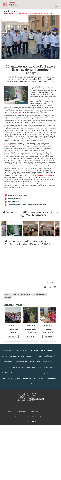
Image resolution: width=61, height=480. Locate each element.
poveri (7, 294)
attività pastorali (49, 356)
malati (20, 373)
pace (3, 378)
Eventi (25, 350)
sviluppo (25, 384)
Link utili (49, 406)
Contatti (39, 406)
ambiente (38, 356)
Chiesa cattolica (7, 350)
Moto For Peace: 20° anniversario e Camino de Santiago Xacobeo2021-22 (29, 13)
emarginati (48, 367)
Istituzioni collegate (14, 406)
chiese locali (8, 362)
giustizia (5, 373)
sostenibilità (51, 378)
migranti (28, 373)
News (8, 11)
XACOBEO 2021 (9, 145)
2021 (14, 11)
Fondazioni (28, 406)
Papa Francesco (47, 350)
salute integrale (29, 378)
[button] (14, 228)
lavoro (13, 373)
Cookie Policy (35, 411)
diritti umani (35, 361)
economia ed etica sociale (32, 367)
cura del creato (21, 362)
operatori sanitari (49, 373)
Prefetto (8, 297)
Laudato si (34, 350)
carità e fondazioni (40, 294)
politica (10, 378)
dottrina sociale (47, 362)
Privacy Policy (21, 411)
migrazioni (37, 373)
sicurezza (41, 378)
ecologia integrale (12, 367)
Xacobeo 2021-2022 (15, 112)
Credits (10, 411)
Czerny (18, 350)
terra (32, 384)
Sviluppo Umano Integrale (21, 294)
